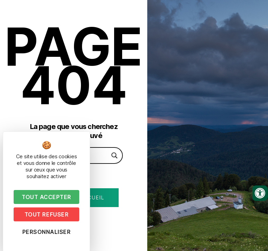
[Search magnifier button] (114, 155)
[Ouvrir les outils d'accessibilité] (260, 193)
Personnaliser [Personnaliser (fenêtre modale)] (46, 231)
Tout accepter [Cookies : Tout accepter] (46, 196)
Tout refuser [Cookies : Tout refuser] (46, 214)
